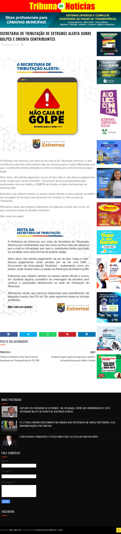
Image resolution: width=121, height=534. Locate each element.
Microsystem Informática (46, 530)
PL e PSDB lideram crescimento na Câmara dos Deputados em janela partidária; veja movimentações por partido (67, 424)
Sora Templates (15, 530)
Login (60, 530)
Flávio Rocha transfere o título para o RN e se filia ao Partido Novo (59, 436)
